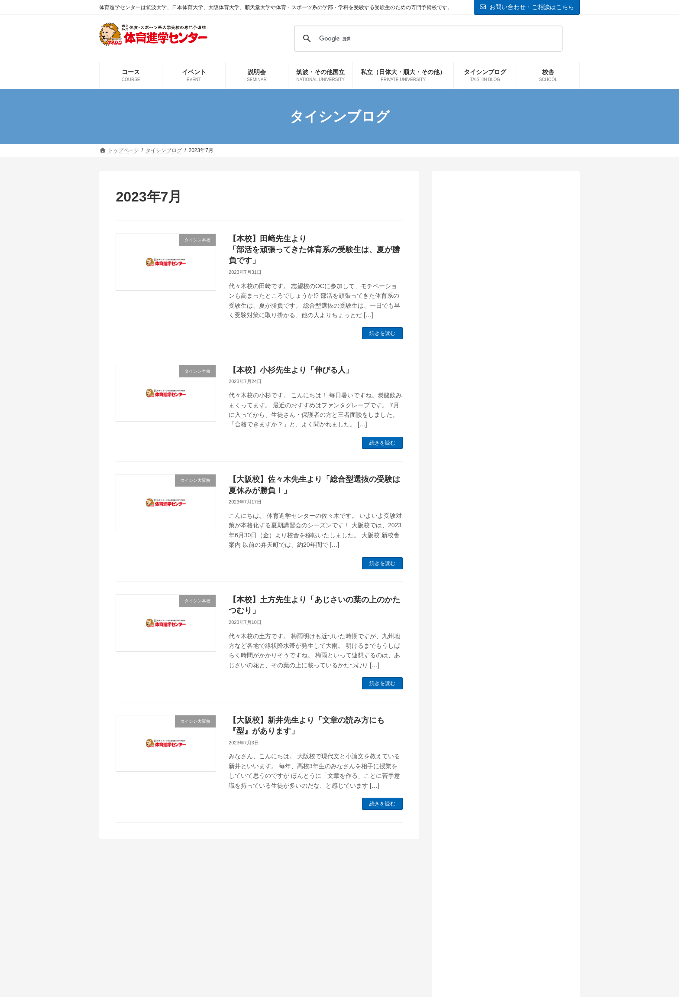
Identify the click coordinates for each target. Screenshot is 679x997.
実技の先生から (480, 655)
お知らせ (470, 552)
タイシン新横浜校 (483, 582)
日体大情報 (473, 670)
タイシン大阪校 (480, 567)
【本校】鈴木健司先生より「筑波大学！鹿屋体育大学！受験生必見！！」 (504, 281)
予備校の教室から (483, 611)
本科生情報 (473, 684)
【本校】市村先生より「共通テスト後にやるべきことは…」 (504, 456)
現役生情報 (473, 699)
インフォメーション (487, 538)
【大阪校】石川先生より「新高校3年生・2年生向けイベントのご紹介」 (503, 325)
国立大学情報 (477, 640)
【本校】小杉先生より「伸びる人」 (291, 370)
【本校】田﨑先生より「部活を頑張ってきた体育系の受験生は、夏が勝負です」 (314, 249)
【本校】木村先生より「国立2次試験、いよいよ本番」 (499, 238)
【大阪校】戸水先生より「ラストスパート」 (504, 413)
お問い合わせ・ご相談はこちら (527, 6)
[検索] (427, 38)
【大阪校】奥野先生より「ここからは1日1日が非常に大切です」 (504, 369)
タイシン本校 (477, 597)
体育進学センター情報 (490, 626)
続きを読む (382, 333)
